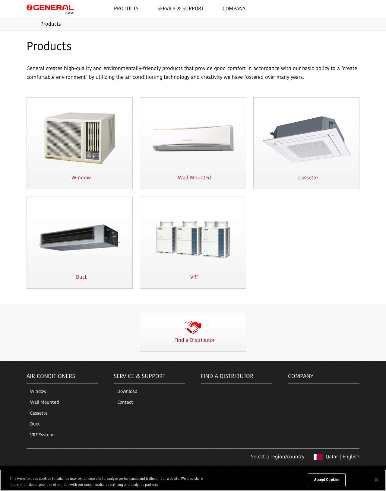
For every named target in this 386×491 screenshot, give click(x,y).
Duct (35, 424)
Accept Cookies (326, 483)
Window (38, 392)
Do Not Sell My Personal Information (273, 483)
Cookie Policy (86, 472)
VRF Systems (42, 435)
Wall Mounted (44, 402)
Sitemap (111, 472)
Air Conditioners (51, 377)
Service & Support (139, 377)
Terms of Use (38, 472)
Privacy (62, 472)
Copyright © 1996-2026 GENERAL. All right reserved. (314, 472)
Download (127, 392)
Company (300, 377)
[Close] (376, 482)
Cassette (39, 413)
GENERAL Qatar (50, 8)
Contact (125, 402)
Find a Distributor (227, 377)
